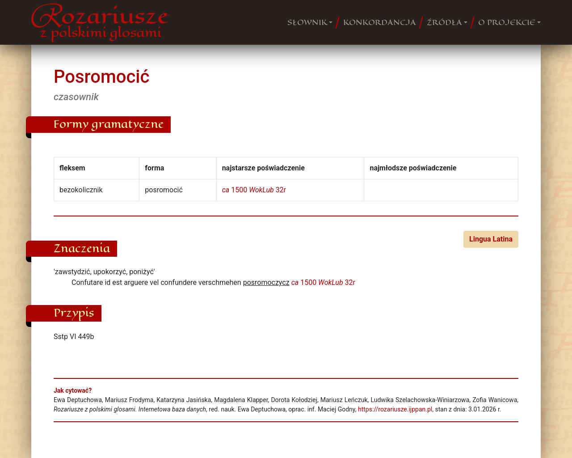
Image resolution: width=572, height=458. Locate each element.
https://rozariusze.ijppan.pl (395, 409)
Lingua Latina (491, 239)
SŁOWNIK (307, 22)
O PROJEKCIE (506, 22)
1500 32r (254, 190)
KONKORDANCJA (379, 22)
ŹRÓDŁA (444, 22)
